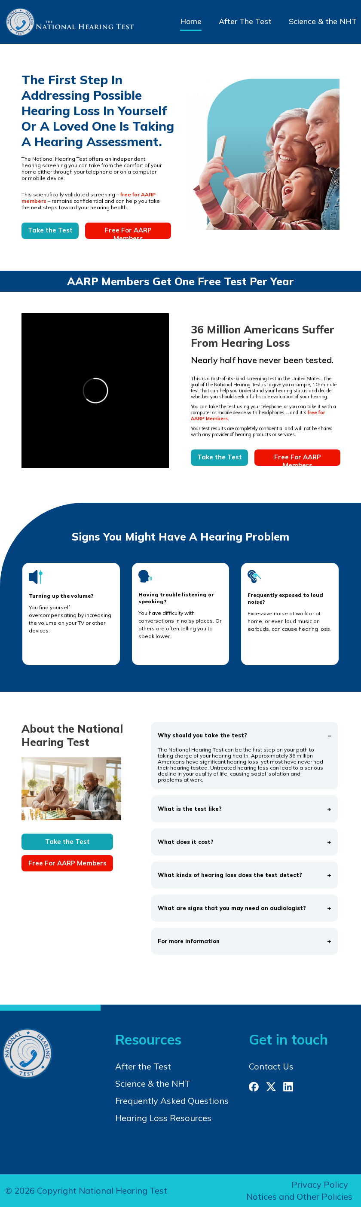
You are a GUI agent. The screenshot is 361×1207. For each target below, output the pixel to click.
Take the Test (50, 230)
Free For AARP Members (128, 232)
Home (191, 21)
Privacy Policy (319, 1184)
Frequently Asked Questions (172, 1100)
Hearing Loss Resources (163, 1117)
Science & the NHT (323, 21)
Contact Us (271, 1066)
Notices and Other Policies (299, 1196)
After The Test (245, 21)
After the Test (143, 1066)
